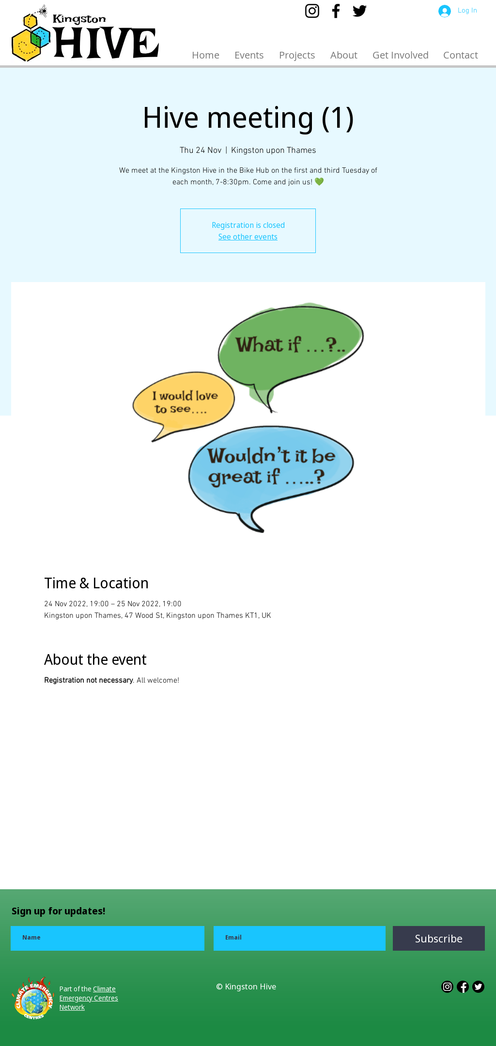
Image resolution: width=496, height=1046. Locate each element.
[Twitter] (359, 10)
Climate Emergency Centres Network (89, 998)
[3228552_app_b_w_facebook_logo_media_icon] (463, 987)
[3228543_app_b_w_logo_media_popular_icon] (478, 987)
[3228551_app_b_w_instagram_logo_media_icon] (447, 987)
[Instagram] (312, 10)
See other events (248, 236)
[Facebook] (335, 10)
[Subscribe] (439, 938)
